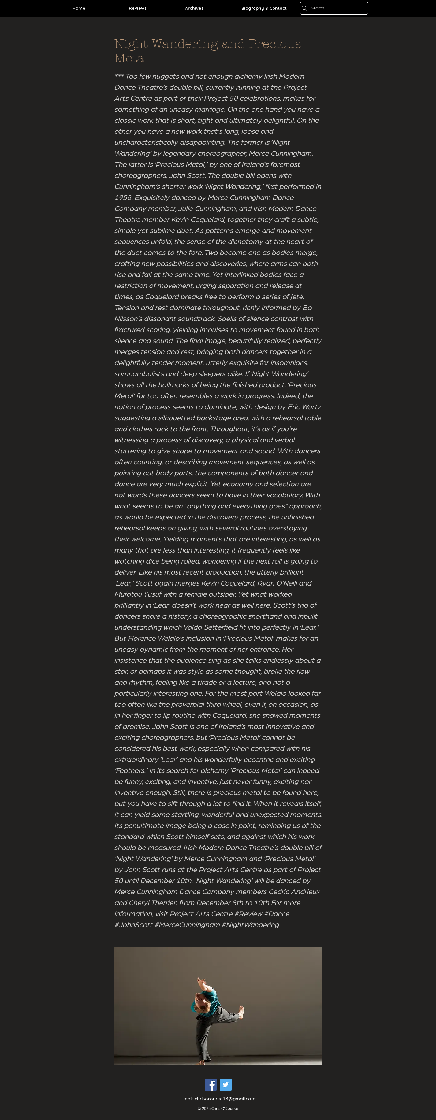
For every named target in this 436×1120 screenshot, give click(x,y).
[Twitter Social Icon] (226, 1085)
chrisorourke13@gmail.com (225, 1098)
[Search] (334, 8)
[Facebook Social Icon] (211, 1085)
